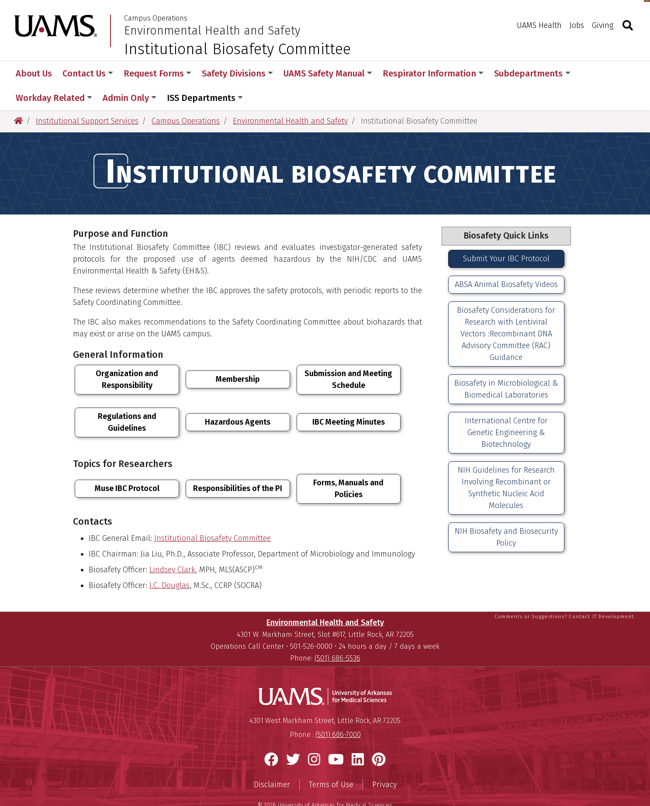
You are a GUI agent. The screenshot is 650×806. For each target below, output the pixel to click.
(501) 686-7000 (338, 712)
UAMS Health (539, 25)
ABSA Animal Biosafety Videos (506, 260)
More (596, 73)
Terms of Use (331, 762)
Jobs (577, 25)
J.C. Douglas (169, 561)
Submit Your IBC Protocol (506, 234)
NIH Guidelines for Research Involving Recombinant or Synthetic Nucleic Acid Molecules (506, 463)
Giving (602, 25)
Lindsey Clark (172, 545)
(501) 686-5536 (337, 635)
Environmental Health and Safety (212, 31)
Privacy (384, 762)
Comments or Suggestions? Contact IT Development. (564, 594)
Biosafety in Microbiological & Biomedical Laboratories (506, 364)
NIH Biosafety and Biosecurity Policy (506, 512)
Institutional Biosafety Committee (212, 514)
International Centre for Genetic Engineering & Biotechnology (506, 408)
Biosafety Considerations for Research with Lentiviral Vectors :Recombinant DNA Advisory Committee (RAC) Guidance (506, 309)
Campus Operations (155, 18)
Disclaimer (272, 762)
